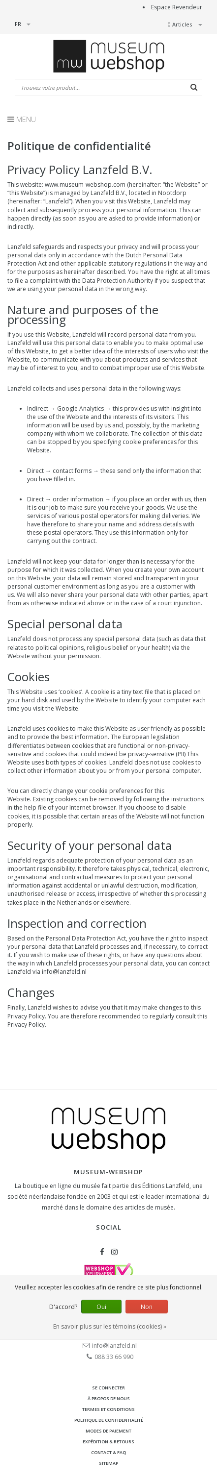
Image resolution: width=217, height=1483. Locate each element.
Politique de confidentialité (108, 1420)
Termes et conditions (108, 1409)
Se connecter (108, 1387)
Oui (101, 1307)
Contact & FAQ (108, 1452)
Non (147, 1307)
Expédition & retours (108, 1441)
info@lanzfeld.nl (64, 971)
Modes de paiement (108, 1431)
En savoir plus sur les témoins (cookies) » (109, 1326)
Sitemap (108, 1463)
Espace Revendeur (176, 7)
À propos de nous (109, 1398)
